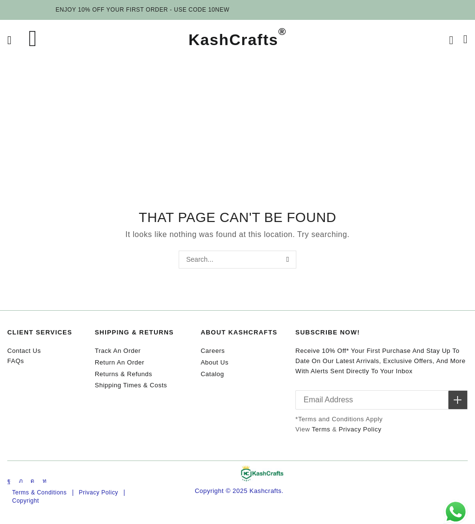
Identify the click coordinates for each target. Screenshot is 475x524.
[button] (9, 41)
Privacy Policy (359, 430)
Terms (321, 430)
